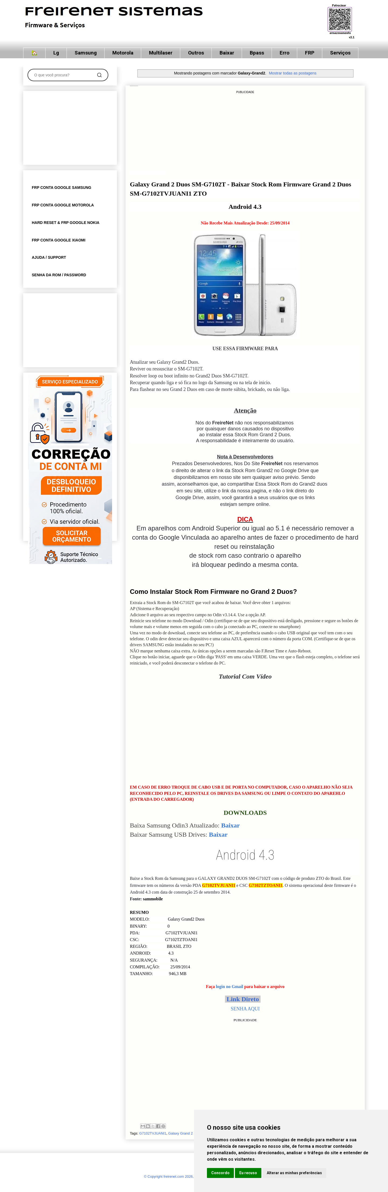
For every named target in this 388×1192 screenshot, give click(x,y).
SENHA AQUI (245, 1009)
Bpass (257, 53)
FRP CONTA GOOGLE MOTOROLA (63, 205)
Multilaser (160, 53)
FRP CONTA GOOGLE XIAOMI (58, 240)
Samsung (86, 53)
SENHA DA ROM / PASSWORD (59, 275)
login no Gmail (229, 986)
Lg (56, 53)
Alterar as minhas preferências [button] (294, 1173)
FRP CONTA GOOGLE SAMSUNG (61, 187)
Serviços (340, 53)
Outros (196, 53)
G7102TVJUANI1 (152, 1133)
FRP (309, 53)
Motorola (122, 53)
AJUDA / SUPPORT (49, 257)
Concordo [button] (220, 1173)
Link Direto (243, 999)
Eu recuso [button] (248, 1173)
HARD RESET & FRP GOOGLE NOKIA (65, 222)
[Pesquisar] (99, 75)
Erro (284, 53)
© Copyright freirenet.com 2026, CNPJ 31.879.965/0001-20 (190, 1176)
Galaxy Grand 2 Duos (185, 1133)
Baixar (227, 53)
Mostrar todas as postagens (292, 73)
